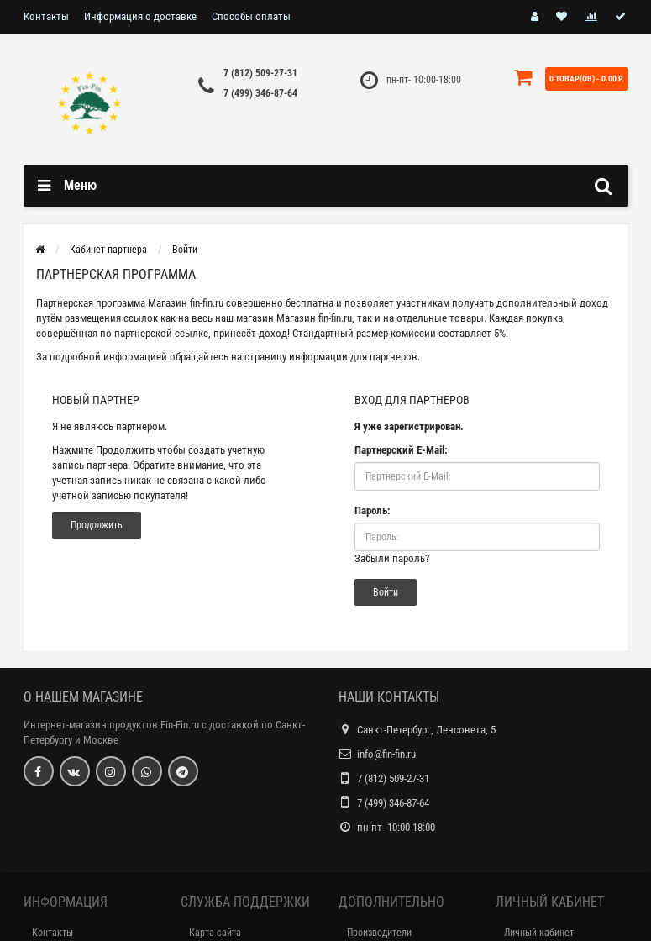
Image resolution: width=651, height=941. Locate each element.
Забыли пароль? (391, 558)
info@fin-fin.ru (386, 754)
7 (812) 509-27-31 (260, 73)
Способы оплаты (251, 16)
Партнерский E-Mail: (401, 450)
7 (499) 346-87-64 (260, 93)
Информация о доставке (140, 16)
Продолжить (97, 525)
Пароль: (372, 510)
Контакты (46, 16)
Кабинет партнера (108, 249)
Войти (184, 249)
